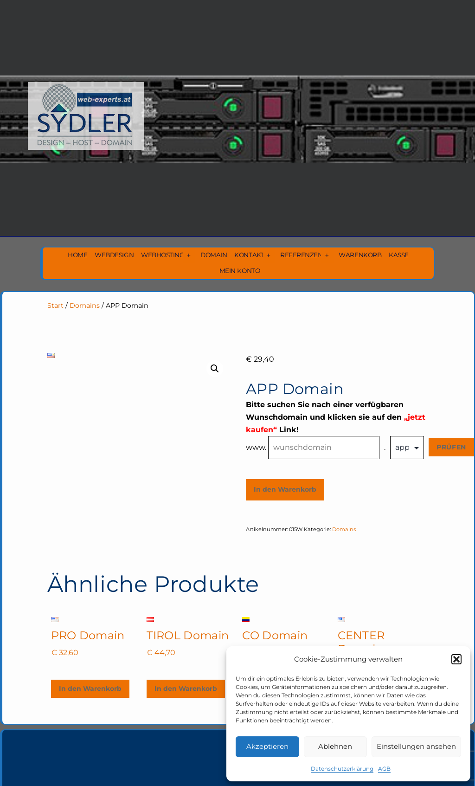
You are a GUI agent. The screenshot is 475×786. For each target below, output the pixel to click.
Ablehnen (335, 746)
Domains (85, 305)
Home (77, 255)
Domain (213, 255)
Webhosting (162, 255)
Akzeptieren (267, 746)
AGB (384, 768)
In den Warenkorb (285, 489)
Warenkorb (360, 255)
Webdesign (114, 255)
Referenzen (301, 255)
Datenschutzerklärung (342, 768)
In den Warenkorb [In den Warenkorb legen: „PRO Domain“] (90, 688)
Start (55, 305)
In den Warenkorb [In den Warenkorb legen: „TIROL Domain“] (185, 688)
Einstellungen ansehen (416, 746)
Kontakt (249, 255)
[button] (456, 659)
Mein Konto (239, 270)
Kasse (399, 255)
